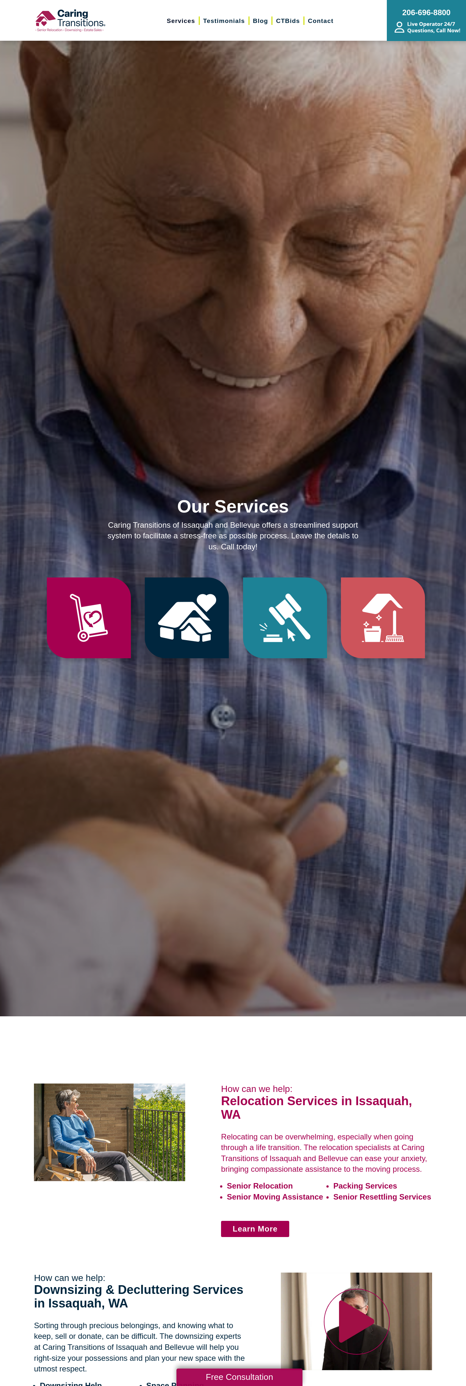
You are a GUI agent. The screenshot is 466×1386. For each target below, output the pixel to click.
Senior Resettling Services (382, 1196)
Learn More (255, 1228)
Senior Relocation (260, 1185)
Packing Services (365, 1185)
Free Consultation (239, 1377)
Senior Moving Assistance (275, 1196)
